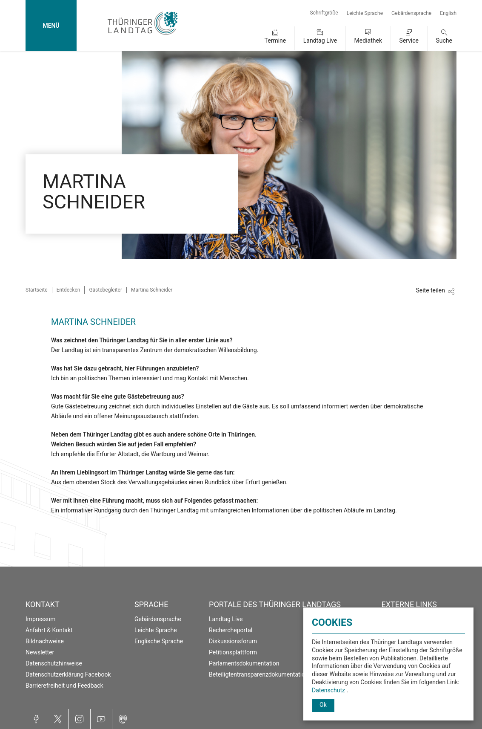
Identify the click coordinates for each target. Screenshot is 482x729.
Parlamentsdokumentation (244, 663)
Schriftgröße (324, 13)
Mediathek (368, 40)
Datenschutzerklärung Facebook (68, 674)
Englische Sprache (158, 641)
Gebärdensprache (411, 13)
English (448, 13)
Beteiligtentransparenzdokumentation (258, 674)
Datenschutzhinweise (54, 663)
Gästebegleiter (105, 290)
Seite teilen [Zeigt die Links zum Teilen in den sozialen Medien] (430, 290)
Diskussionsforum (233, 641)
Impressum (40, 619)
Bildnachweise (45, 641)
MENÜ (51, 25)
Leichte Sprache (365, 13)
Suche (444, 40)
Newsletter (40, 652)
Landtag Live (320, 40)
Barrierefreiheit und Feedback (64, 685)
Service (409, 40)
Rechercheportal (230, 630)
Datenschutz (329, 690)
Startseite (37, 290)
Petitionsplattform (233, 652)
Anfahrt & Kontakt (49, 630)
